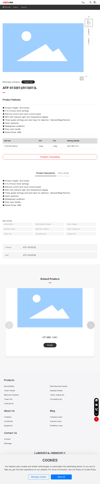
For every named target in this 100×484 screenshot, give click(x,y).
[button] (91, 325)
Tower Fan (24, 7)
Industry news (55, 421)
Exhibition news (56, 425)
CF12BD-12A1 (50, 337)
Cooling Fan (9, 403)
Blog (52, 410)
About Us (9, 410)
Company (7, 417)
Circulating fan (56, 399)
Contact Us (10, 433)
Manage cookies (38, 477)
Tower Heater (9, 390)
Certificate (8, 421)
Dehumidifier (9, 386)
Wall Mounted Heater (58, 386)
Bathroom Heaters (11, 395)
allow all (61, 477)
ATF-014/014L (29, 255)
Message (8, 443)
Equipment (8, 425)
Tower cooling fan (57, 395)
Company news (56, 417)
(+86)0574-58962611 (50, 453)
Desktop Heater (56, 390)
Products (15, 7)
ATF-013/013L (29, 247)
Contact (7, 439)
